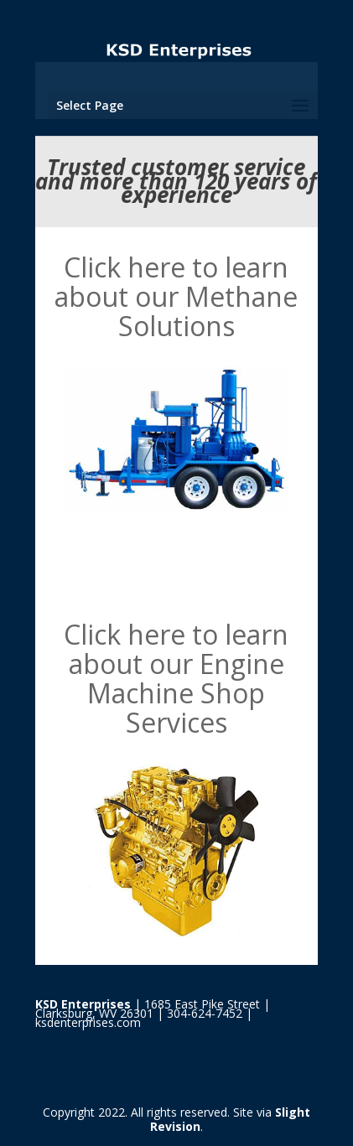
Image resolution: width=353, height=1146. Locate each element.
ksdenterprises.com (88, 1022)
